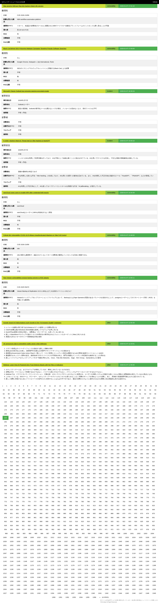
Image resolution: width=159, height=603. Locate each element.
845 (129, 509)
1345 (127, 593)
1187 (147, 565)
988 (53, 533)
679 (70, 485)
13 (60, 386)
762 (100, 497)
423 (94, 446)
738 (112, 493)
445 (70, 450)
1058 (52, 545)
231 (35, 418)
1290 (66, 585)
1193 (32, 569)
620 (29, 478)
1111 (100, 553)
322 (112, 430)
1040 (86, 541)
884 (53, 517)
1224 (86, 573)
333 (23, 434)
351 (129, 434)
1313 (66, 589)
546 (53, 465)
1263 (38, 581)
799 (11, 505)
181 (47, 410)
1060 (66, 545)
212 (76, 414)
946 (112, 525)
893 (106, 517)
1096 (154, 549)
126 (29, 402)
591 (11, 473)
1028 (5, 541)
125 (23, 402)
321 (106, 430)
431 (141, 446)
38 (29, 390)
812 (88, 505)
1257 (154, 577)
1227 (106, 573)
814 (100, 505)
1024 (133, 537)
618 (17, 478)
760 (88, 497)
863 (82, 513)
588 (147, 470)
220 (124, 414)
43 (54, 390)
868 (112, 513)
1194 (38, 569)
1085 (79, 549)
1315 (79, 589)
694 (5, 489)
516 (29, 462)
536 (147, 462)
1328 (11, 593)
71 (39, 394)
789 (106, 501)
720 (5, 493)
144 (135, 402)
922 (124, 521)
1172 (45, 565)
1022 (120, 537)
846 (135, 509)
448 (88, 450)
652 (64, 481)
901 (153, 517)
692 (147, 485)
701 (47, 489)
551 (82, 465)
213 (82, 414)
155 (47, 406)
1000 (125, 533)
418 (64, 446)
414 (41, 446)
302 (147, 426)
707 (82, 489)
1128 (59, 557)
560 (135, 465)
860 (64, 513)
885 (58, 517)
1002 (138, 533)
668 (5, 485)
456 (135, 450)
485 (153, 454)
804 (41, 505)
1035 (52, 541)
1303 (154, 585)
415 (47, 446)
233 (47, 418)
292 (88, 426)
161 (82, 406)
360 (29, 438)
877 (11, 517)
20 (95, 386)
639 (141, 478)
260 (53, 422)
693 (153, 485)
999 (118, 533)
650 (53, 481)
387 (35, 442)
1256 (147, 577)
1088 (100, 549)
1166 (5, 565)
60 (140, 390)
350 (124, 434)
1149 (45, 561)
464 (29, 454)
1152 (66, 561)
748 (17, 497)
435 (11, 450)
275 (141, 422)
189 (94, 410)
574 (64, 470)
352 (135, 434)
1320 (113, 589)
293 (94, 426)
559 (129, 465)
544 (41, 465)
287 (58, 426)
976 (135, 529)
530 (112, 462)
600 (64, 473)
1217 (38, 573)
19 (90, 386)
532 (124, 462)
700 (41, 489)
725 (35, 493)
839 (94, 509)
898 (135, 517)
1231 (133, 573)
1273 (106, 581)
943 (94, 525)
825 (11, 509)
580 (100, 470)
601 (70, 473)
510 (147, 458)
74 (54, 394)
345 (94, 434)
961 (47, 529)
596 (41, 473)
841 (106, 509)
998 (113, 533)
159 (70, 406)
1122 (18, 557)
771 (153, 497)
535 (141, 462)
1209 (140, 569)
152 (29, 406)
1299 (127, 585)
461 (11, 454)
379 (141, 438)
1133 (93, 557)
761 (94, 497)
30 (146, 386)
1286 (38, 585)
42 (49, 390)
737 (106, 493)
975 (129, 529)
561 (141, 465)
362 (41, 438)
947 (118, 525)
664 (135, 481)
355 (153, 434)
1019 (100, 537)
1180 (100, 565)
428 (124, 446)
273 (129, 422)
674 (41, 485)
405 (141, 442)
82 (95, 394)
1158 (106, 561)
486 (5, 458)
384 (17, 442)
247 (129, 418)
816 (112, 505)
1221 (66, 573)
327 (141, 430)
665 (141, 481)
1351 (60, 597)
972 (112, 529)
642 (5, 481)
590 (5, 473)
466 (41, 454)
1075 (11, 549)
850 (5, 513)
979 (153, 529)
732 (76, 493)
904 (17, 521)
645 (23, 481)
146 (147, 402)
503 (106, 458)
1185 (133, 565)
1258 (5, 581)
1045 (120, 541)
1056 (38, 545)
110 (89, 398)
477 (106, 454)
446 (76, 450)
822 (147, 505)
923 (129, 521)
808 (64, 505)
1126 (45, 557)
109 (83, 398)
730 (64, 493)
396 (88, 442)
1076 (18, 549)
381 (153, 438)
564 (5, 470)
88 (125, 394)
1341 (100, 593)
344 (88, 434)
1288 (52, 585)
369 (82, 438)
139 (106, 402)
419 (70, 446)
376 (124, 438)
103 (47, 398)
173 (153, 406)
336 (41, 434)
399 (106, 442)
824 (5, 509)
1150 (52, 561)
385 (23, 442)
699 (35, 489)
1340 (93, 593)
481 (129, 454)
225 (153, 414)
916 (88, 521)
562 (147, 465)
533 (129, 462)
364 (53, 438)
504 (112, 458)
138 (100, 402)
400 (112, 442)
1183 (120, 565)
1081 (52, 549)
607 (106, 473)
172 (147, 406)
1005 (5, 537)
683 (94, 485)
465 (35, 454)
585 (129, 470)
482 (135, 454)
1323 (133, 589)
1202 (93, 569)
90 (135, 394)
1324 (140, 589)
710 (100, 489)
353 (141, 434)
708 (88, 489)
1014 (66, 537)
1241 (45, 577)
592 (17, 473)
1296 (106, 585)
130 (53, 402)
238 (76, 418)
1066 (106, 545)
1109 (86, 553)
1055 (32, 545)
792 (124, 501)
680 (76, 485)
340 (64, 434)
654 (76, 481)
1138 (127, 557)
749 (23, 497)
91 (140, 394)
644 (17, 481)
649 (47, 481)
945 (106, 525)
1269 (79, 581)
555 (106, 465)
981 (12, 533)
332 (17, 434)
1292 (79, 585)
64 (4, 394)
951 (141, 525)
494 (53, 458)
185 (70, 410)
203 (23, 414)
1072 (147, 545)
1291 (72, 585)
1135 (106, 557)
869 (118, 513)
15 (70, 386)
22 (105, 386)
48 (79, 390)
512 (5, 462)
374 (112, 438)
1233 (147, 573)
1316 (86, 589)
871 (129, 513)
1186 (140, 565)
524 (76, 462)
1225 (93, 573)
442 (53, 450)
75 (59, 394)
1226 (100, 573)
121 (154, 398)
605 (94, 473)
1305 (11, 589)
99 (24, 398)
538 (5, 465)
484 (147, 454)
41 (44, 390)
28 (136, 386)
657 (94, 481)
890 (88, 517)
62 (150, 390)
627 (70, 478)
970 (100, 529)
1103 (45, 553)
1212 (5, 573)
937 (58, 525)
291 (82, 426)
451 (106, 450)
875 (153, 513)
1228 (113, 573)
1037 (66, 541)
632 (100, 478)
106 (65, 398)
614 (147, 473)
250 (147, 418)
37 (24, 390)
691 (141, 485)
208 (53, 414)
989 (59, 533)
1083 (66, 549)
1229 (120, 573)
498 (76, 458)
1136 (113, 557)
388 (41, 442)
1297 (113, 585)
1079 (38, 549)
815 (106, 505)
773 (11, 501)
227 (11, 418)
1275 (120, 581)
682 (88, 485)
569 (35, 470)
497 (70, 458)
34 (9, 390)
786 (88, 501)
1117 (140, 553)
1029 (11, 541)
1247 (86, 577)
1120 (5, 557)
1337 (72, 593)
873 (141, 513)
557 (118, 465)
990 (65, 533)
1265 (52, 581)
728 (53, 493)
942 (88, 525)
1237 (18, 577)
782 (64, 501)
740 (124, 493)
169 (129, 406)
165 (106, 406)
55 (115, 390)
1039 (79, 541)
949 (129, 525)
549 (70, 465)
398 (100, 442)
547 (58, 465)
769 (141, 497)
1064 (93, 545)
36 (19, 390)
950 (135, 525)
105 (59, 398)
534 (135, 462)
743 (141, 493)
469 (58, 454)
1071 (140, 545)
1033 (38, 541)
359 (23, 438)
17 (80, 386)
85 (110, 394)
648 (41, 481)
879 (23, 517)
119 (142, 398)
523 (70, 462)
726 (41, 493)
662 (124, 481)
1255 (140, 577)
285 (47, 426)
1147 (32, 561)
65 (9, 394)
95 (4, 398)
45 (64, 390)
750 (29, 497)
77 (69, 394)
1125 (38, 557)
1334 (52, 593)
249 (141, 418)
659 (106, 481)
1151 (59, 561)
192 (112, 410)
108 (77, 398)
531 (118, 462)
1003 (145, 533)
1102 (38, 553)
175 (11, 410)
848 (147, 509)
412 (29, 446)
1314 (72, 589)
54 (110, 390)
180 (41, 410)
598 (53, 473)
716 (135, 489)
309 (35, 430)
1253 (127, 577)
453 (118, 450)
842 (112, 509)
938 (64, 525)
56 (120, 390)
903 (11, 521)
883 (47, 517)
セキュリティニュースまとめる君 (13, 2)
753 (47, 497)
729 (58, 493)
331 (11, 434)
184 (64, 410)
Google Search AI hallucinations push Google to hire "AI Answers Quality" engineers (32, 323)
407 (153, 442)
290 (76, 426)
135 (82, 402)
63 (155, 390)
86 (115, 394)
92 (145, 394)
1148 (38, 561)
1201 (86, 569)
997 (107, 533)
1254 (133, 577)
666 (147, 481)
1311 (52, 589)
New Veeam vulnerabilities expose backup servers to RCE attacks (26, 278)
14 (65, 386)
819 (129, 505)
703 (58, 489)
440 (41, 450)
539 (11, 465)
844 (124, 509)
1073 (154, 545)
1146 (25, 561)
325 (129, 430)
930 (17, 525)
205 (35, 414)
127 (35, 402)
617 (11, 478)
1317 (93, 589)
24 (115, 386)
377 (129, 438)
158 (64, 406)
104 (53, 398)
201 (11, 414)
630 (88, 478)
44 (59, 390)
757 (70, 497)
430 (135, 446)
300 (135, 426)
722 (17, 493)
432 (147, 446)
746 (5, 497)
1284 (25, 585)
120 (148, 398)
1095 (147, 549)
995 (95, 533)
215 (94, 414)
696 (17, 489)
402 (124, 442)
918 (100, 521)
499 (82, 458)
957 (23, 529)
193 (118, 410)
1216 (32, 573)
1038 (72, 541)
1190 (11, 569)
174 (5, 410)
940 (76, 525)
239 (82, 418)
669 (11, 485)
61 (145, 390)
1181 (106, 565)
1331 (32, 593)
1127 (52, 557)
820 (135, 505)
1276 (127, 581)
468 (53, 454)
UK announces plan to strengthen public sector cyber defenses (25, 344)
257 (35, 422)
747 (11, 497)
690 (135, 485)
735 (94, 493)
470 (64, 454)
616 (5, 478)
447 (82, 450)
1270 (86, 581)
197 (141, 410)
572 (53, 470)
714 (124, 489)
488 (17, 458)
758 (76, 497)
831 (47, 509)
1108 (79, 553)
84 (105, 394)
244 (112, 418)
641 (153, 478)
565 (11, 470)
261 (58, 422)
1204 (106, 569)
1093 (133, 549)
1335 (59, 593)
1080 (45, 549)
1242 (52, 577)
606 (100, 473)
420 (76, 446)
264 (76, 422)
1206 (120, 569)
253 (11, 422)
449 (94, 450)
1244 (66, 577)
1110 (93, 553)
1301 (140, 585)
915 (82, 521)
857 (47, 513)
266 (88, 422)
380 (147, 438)
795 (141, 501)
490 (29, 458)
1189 (5, 569)
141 (118, 402)
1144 (11, 561)
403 (129, 442)
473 (82, 454)
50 (90, 390)
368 (76, 438)
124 (17, 402)
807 (58, 505)
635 (118, 478)
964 (64, 529)
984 (30, 533)
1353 (74, 597)
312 (53, 430)
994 (89, 533)
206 (41, 414)
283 (35, 426)
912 (64, 521)
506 (124, 458)
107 (71, 398)
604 (88, 473)
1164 (147, 561)
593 (23, 473)
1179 (93, 565)
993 (83, 533)
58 (130, 390)
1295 (100, 585)
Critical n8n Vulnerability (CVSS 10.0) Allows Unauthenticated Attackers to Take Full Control (34, 235)
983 (24, 533)
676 (53, 485)
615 (153, 473)
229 (23, 418)
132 (64, 402)
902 (5, 521)
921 (118, 521)
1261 (25, 581)
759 (82, 497)
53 (105, 390)
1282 (11, 585)
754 (53, 497)
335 (35, 434)
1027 (154, 537)
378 (135, 438)
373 (106, 438)
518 (41, 462)
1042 (100, 541)
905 (23, 521)
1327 (5, 593)
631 (94, 478)
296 (112, 426)
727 (47, 493)
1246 (79, 577)
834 (64, 509)
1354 (81, 597)
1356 (94, 597)
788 (100, 501)
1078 (32, 549)
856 (41, 513)
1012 (52, 537)
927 (153, 521)
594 (29, 473)
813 (94, 505)
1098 (11, 553)
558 (124, 465)
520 (53, 462)
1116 (133, 553)
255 (23, 422)
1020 (106, 537)
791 (118, 501)
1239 (32, 577)
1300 (133, 585)
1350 (53, 597)
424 (100, 446)
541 (23, 465)
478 (112, 454)
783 (70, 501)
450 (100, 450)
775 (23, 501)
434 (5, 450)
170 (135, 406)
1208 (133, 569)
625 (58, 478)
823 (153, 505)
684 (100, 485)
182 (53, 410)
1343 (113, 593)
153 (35, 406)
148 (5, 406)
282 (29, 426)
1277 (133, 581)
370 (88, 438)
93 (150, 394)
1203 (100, 569)
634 (112, 478)
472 (76, 454)
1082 (59, 549)
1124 (32, 557)
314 (64, 430)
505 (118, 458)
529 (106, 462)
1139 (133, 557)
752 (41, 497)
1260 (18, 581)
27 (131, 386)
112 (101, 398)
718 (147, 489)
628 (76, 478)
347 (106, 434)
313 (58, 430)
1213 (11, 573)
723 (23, 493)
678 (64, 485)
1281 (5, 585)
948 (124, 525)
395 (82, 442)
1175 (66, 565)
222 (135, 414)
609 (118, 473)
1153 (72, 561)
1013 (59, 537)
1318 (100, 589)
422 (88, 446)
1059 (59, 545)
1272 (100, 581)
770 (147, 497)
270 (112, 422)
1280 (154, 581)
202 (17, 414)
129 (47, 402)
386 (29, 442)
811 (82, 505)
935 (47, 525)
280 (17, 426)
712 (112, 489)
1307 (25, 589)
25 (121, 386)
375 (118, 438)
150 (17, 406)
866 (100, 513)
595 (35, 473)
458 (147, 450)
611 (129, 473)
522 (64, 462)
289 (70, 426)
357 (11, 438)
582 (112, 470)
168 (124, 406)
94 (155, 394)
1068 (120, 545)
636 (124, 478)
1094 (140, 549)
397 (94, 442)
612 (135, 473)
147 (153, 402)
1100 (25, 553)
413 (35, 446)
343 (82, 434)
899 (141, 517)
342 (76, 434)
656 (88, 481)
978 (147, 529)
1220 (59, 573)
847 (141, 509)
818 (124, 505)
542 (29, 465)
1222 (72, 573)
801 (23, 505)
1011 (45, 537)
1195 (45, 569)
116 (124, 398)
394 (76, 442)
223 (141, 414)
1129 (66, 557)
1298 (120, 585)
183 (58, 410)
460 (5, 454)
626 (64, 478)
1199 (72, 569)
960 (41, 529)
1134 (100, 557)
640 (147, 478)
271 (118, 422)
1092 (127, 549)
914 (76, 521)
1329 (18, 593)
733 (82, 493)
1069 (127, 545)
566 (17, 470)
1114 (120, 553)
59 (135, 390)
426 (112, 446)
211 (70, 414)
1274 (113, 581)
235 (58, 418)
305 (11, 430)
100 (30, 398)
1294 (93, 585)
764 (112, 497)
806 (53, 505)
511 (153, 458)
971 (106, 529)
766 (124, 497)
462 (17, 454)
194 (124, 410)
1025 (140, 537)
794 (135, 501)
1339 (86, 593)
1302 (147, 585)
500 (88, 458)
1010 (38, 537)
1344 (120, 593)
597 (47, 473)
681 (82, 485)
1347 (140, 593)
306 (17, 430)
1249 (100, 577)
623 (47, 478)
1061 (72, 545)
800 (17, 505)
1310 (45, 589)
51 (95, 390)
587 (141, 470)
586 (135, 470)
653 (70, 481)
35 (14, 390)
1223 (79, 573)
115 (118, 398)
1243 (59, 577)
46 (69, 390)
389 (47, 442)
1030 (18, 541)
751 (35, 497)
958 (29, 529)
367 (70, 438)
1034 (45, 541)
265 (82, 422)
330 (5, 434)
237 (70, 418)
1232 (140, 573)
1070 (133, 545)
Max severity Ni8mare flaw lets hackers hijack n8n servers (23, 6)
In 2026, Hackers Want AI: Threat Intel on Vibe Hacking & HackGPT (26, 141)
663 (129, 481)
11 (50, 386)
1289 (59, 585)
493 (47, 458)
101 (36, 398)
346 (100, 434)
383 (11, 442)
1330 (25, 593)
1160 (120, 561)
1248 (93, 577)
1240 (38, 577)
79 (79, 394)
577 (82, 470)
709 (94, 489)
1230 (127, 573)
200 (5, 414)
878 (17, 517)
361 (35, 438)
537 (153, 462)
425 (106, 446)
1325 (147, 589)
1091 (120, 549)
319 (94, 430)
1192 (25, 569)
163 (94, 406)
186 (76, 410)
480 (124, 454)
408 (5, 446)
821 (141, 505)
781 (58, 501)
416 (53, 446)
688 (124, 485)
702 (53, 489)
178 (29, 410)
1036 (59, 541)
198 (147, 410)
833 (58, 509)
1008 (25, 537)
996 (101, 533)
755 (58, 497)
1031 (25, 541)
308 (29, 430)
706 (76, 489)
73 (49, 394)
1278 (140, 581)
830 (41, 509)
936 (53, 525)
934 (41, 525)
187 (82, 410)
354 (147, 434)
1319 (106, 589)
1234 (154, 573)
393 (70, 442)
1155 (86, 561)
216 (100, 414)
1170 (32, 565)
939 (70, 525)
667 (153, 481)
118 (136, 398)
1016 (79, 537)
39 (34, 390)
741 (129, 493)
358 (17, 438)
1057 (45, 545)
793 (129, 501)
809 (70, 505)
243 (106, 418)
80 (84, 394)
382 (5, 442)
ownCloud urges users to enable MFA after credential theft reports (26, 192)
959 (35, 529)
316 (76, 430)
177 (23, 410)
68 (24, 394)
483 (141, 454)
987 (47, 533)
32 (156, 386)
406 (147, 442)
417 (58, 446)
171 (141, 406)
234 (53, 418)
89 (130, 394)
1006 (11, 537)
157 (58, 406)
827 (23, 509)
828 (29, 509)
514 (17, 462)
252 (5, 422)
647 (35, 481)
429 (129, 446)
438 (29, 450)
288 (64, 426)
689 (129, 485)
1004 (152, 533)
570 (41, 470)
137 (94, 402)
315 (70, 430)
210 (64, 414)
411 (23, 446)
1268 (72, 581)
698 (29, 489)
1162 (133, 561)
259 (47, 422)
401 (118, 442)
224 (147, 414)
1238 (25, 577)
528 (100, 462)
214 (88, 414)
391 (58, 442)
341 (70, 434)
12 (55, 386)
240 (88, 418)
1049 (147, 541)
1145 (18, 561)
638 (135, 478)
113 (107, 398)
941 (82, 525)
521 (58, 462)
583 (118, 470)
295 (106, 426)
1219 (52, 573)
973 (118, 529)
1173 (52, 565)
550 (76, 465)
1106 (66, 553)
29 (141, 386)
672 (29, 485)
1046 (127, 541)
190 (100, 410)
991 (71, 533)
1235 (5, 577)
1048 (140, 541)
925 (141, 521)
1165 (154, 561)
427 (118, 446)
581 (106, 470)
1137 (120, 557)
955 (11, 529)
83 (100, 394)
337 (47, 434)
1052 (11, 545)
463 (23, 454)
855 (35, 513)
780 (53, 501)
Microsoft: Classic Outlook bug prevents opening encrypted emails (26, 91)
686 (112, 485)
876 (5, 517)
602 (76, 473)
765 (118, 497)
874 (147, 513)
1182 (113, 565)
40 (39, 390)
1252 (120, 577)
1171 (38, 565)
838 (88, 509)
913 (70, 521)
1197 (59, 569)
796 (147, 501)
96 (9, 398)
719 (153, 489)
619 (23, 478)
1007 (18, 537)
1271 (93, 581)
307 (23, 430)
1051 (5, 545)
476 (100, 454)
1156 (93, 561)
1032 (32, 541)
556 (112, 465)
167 (118, 406)
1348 (147, 593)
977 (141, 529)
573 (58, 470)
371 (94, 438)
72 (44, 394)
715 (129, 489)
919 (106, 521)
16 (75, 386)
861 (70, 513)
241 (94, 418)
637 (129, 478)
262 (64, 422)
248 (135, 418)
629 (82, 478)
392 (64, 442)
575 (70, 470)
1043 (106, 541)
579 (94, 470)
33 (4, 390)
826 (17, 509)
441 (47, 450)
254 (17, 422)
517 (35, 462)
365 (58, 438)
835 (70, 509)
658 (100, 481)
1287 (45, 585)
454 (124, 450)
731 (70, 493)
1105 (59, 553)
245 (118, 418)
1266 (59, 581)
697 (23, 489)
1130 (72, 557)
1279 (147, 581)
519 (47, 462)
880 (29, 517)
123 (11, 402)
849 (153, 509)
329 (153, 430)
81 (90, 394)
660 (112, 481)
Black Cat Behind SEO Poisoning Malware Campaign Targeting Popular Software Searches (34, 48)
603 (82, 473)
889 (82, 517)
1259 (11, 581)
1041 (93, 541)
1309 (38, 589)
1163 (140, 561)
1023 (127, 537)
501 (94, 458)
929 (11, 525)
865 (94, 513)
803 (35, 505)
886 (64, 517)
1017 (86, 537)
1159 (113, 561)
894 (112, 517)
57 (125, 390)
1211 (154, 569)
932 (29, 525)
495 (58, 458)
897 (129, 517)
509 (141, 458)
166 (112, 406)
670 (17, 485)
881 (35, 517)
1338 (79, 593)
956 (17, 529)
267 (94, 422)
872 (135, 513)
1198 (66, 569)
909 (47, 521)
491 (35, 458)
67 (19, 394)
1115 (127, 553)
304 (5, 430)
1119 (154, 553)
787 (94, 501)
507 (129, 458)
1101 (32, 553)
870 (124, 513)
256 (29, 422)
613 (141, 473)
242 (100, 418)
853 (23, 513)
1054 (25, 545)
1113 (113, 553)
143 (129, 402)
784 (76, 501)
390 (53, 442)
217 (106, 414)
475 (94, 454)
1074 (5, 549)
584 (124, 470)
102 (41, 398)
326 (135, 430)
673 (35, 485)
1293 (86, 585)
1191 (18, 569)
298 (124, 426)
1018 (93, 537)
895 (118, 517)
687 (118, 485)
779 (47, 501)
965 (70, 529)
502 (100, 458)
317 (82, 430)
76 (64, 394)
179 (35, 410)
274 (135, 422)
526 (88, 462)
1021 (113, 537)
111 (95, 398)
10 (45, 386)
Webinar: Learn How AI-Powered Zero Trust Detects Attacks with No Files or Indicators (33, 365)
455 (129, 450)
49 (84, 390)
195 (129, 410)
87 (120, 394)
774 (17, 501)
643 (11, 481)
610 (124, 473)
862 (76, 513)
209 (58, 414)
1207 (127, 569)
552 (88, 465)
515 (23, 462)
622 (41, 478)
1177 (79, 565)
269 (106, 422)
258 (41, 422)
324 (124, 430)
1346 (133, 593)
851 (11, 513)
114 (113, 398)
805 (47, 505)
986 (41, 533)
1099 (18, 553)
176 (17, 410)
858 (53, 513)
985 (36, 533)
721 (11, 493)
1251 (113, 577)
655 (82, 481)
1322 (127, 589)
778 (41, 501)
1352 (67, 597)
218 (112, 414)
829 (35, 509)
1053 (18, 545)
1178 (86, 565)
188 (88, 410)
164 (100, 406)
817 (118, 505)
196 (135, 410)
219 (118, 414)
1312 (59, 589)
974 (124, 529)
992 (77, 533)
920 (112, 521)
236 (64, 418)
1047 (133, 541)
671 (23, 485)
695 (11, 489)
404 (135, 442)
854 (29, 513)
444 (64, 450)
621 (35, 478)
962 (53, 529)
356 (5, 438)
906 (29, 521)
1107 (72, 553)
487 (11, 458)
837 (82, 509)
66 (14, 394)
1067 (113, 545)
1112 (106, 553)
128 (41, 402)
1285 (32, 585)
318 (88, 430)
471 (70, 454)
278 (5, 426)
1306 (18, 589)
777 (35, 501)
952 (147, 525)
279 (11, 426)
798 (5, 505)
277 (153, 422)
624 (53, 478)
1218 (45, 573)
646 (29, 481)
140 (112, 402)
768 (135, 497)
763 (106, 497)
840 (100, 509)
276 (147, 422)
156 (53, 406)
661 (118, 481)
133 (70, 402)
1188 (154, 565)
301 (141, 426)
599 (58, 473)
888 (76, 517)
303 (153, 426)
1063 (86, 545)
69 (29, 394)
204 (29, 414)
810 (76, 505)
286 (53, 426)
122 (5, 402)
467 (47, 454)
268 (100, 422)
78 (74, 394)
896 (124, 517)
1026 (147, 537)
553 (94, 465)
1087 (93, 549)
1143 (5, 561)
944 (100, 525)
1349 (154, 593)
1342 (106, 593)
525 (82, 462)
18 (85, 386)
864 (88, 513)
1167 (11, 565)
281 (23, 426)
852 (17, 513)
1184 (127, 565)
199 (153, 410)
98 (19, 398)
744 (147, 493)
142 (124, 402)
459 (153, 450)
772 (5, 501)
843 (118, 509)
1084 (72, 549)
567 (23, 470)
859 (58, 513)
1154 (79, 561)
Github (155, 2)
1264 (45, 581)
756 (64, 497)
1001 (132, 533)
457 (141, 450)
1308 (32, 589)
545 (47, 465)
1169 (25, 565)
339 (58, 434)
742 (135, 493)
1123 (25, 557)
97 (14, 398)
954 (5, 529)
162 (88, 406)
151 (23, 406)
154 (41, 406)
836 (76, 509)
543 (35, 465)
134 (76, 402)
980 (6, 533)
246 (124, 418)
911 (58, 521)
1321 (120, 589)
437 (23, 450)
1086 (86, 549)
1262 (32, 581)
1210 (147, 569)
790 (112, 501)
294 (100, 426)
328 (147, 430)
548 (64, 465)
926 (147, 521)
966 (76, 529)
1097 (5, 553)
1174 (59, 565)
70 (34, 394)
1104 (52, 553)
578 (88, 470)
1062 (79, 545)
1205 (113, 569)
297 (118, 426)
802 (29, 505)
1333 (45, 593)
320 (100, 430)
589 (153, 470)
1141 (147, 557)
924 (135, 521)
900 (147, 517)
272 (124, 422)
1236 (11, 577)
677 (58, 485)
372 (100, 438)
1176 (72, 565)
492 (41, 458)
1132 (86, 557)
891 (94, 517)
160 (76, 406)
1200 (79, 569)
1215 (25, 573)
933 (35, 525)
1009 (32, 537)
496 (64, 458)
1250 (106, 577)
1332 (38, 593)
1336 (66, 593)
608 (112, 473)
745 (153, 493)
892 (100, 517)
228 (17, 418)
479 (118, 454)
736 (100, 493)
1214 (18, 573)
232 (41, 418)
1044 (113, 541)
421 (82, 446)
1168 (18, 565)
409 (11, 446)
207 (47, 414)
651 (58, 481)
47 (74, 390)
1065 (100, 545)
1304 (5, 589)
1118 (147, 553)
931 (23, 525)
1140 (140, 557)
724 (29, 493)
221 (129, 414)
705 (70, 489)
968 (88, 529)
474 (88, 454)
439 (35, 450)
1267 (66, 581)
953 (153, 525)
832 (53, 509)
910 (53, 521)
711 (106, 489)
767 (129, 497)
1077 (25, 549)
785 (82, 501)
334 (29, 434)
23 (110, 386)
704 (64, 489)
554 (100, 465)
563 (153, 465)
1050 (154, 541)
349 (118, 434)
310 (41, 430)
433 (153, 446)
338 (53, 434)
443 (58, 450)
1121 (11, 557)
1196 (52, 569)
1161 (127, 561)
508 (135, 458)
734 (88, 493)
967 (82, 529)
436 (17, 450)
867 (106, 513)
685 (106, 485)
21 (100, 386)
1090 (113, 549)
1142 (154, 557)
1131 (79, 557)
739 (118, 493)
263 (70, 422)
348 (112, 434)
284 (41, 426)
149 (11, 406)
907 (35, 521)
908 (41, 521)
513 (11, 462)
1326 (154, 589)
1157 (100, 561)
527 (94, 462)
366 (64, 438)
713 (118, 489)
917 (94, 521)
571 (47, 470)
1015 (72, 537)
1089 (106, 549)
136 (88, 402)
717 (141, 489)
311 (47, 430)
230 (29, 418)
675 (47, 485)
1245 (72, 577)
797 (153, 501)
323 (118, 430)
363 (47, 438)
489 (23, 458)
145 (141, 402)
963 (58, 529)
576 (76, 470)
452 (112, 450)
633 (106, 478)
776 (29, 501)
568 (29, 470)
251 (153, 418)
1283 (18, 585)
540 (17, 465)
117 (130, 398)
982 (18, 533)
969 (94, 529)
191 (106, 410)
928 (5, 525)
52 (100, 390)
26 (126, 386)
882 (41, 517)
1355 (87, 597)
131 (58, 402)
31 (151, 386)
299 (129, 426)
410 (17, 446)
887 (70, 517)
